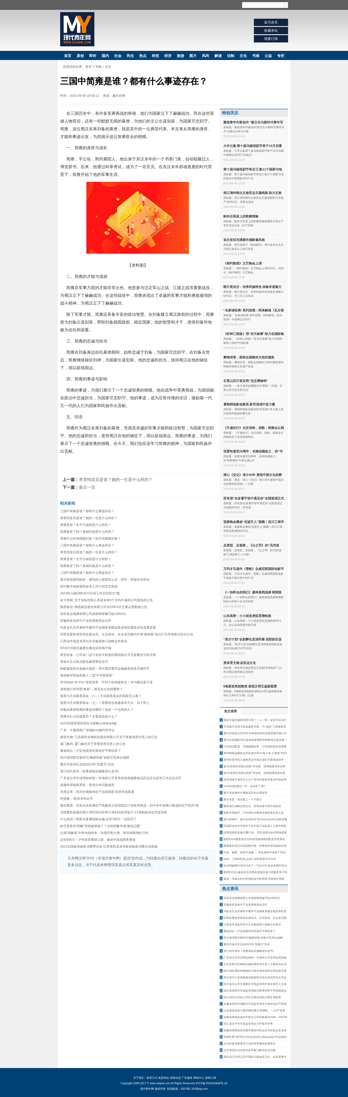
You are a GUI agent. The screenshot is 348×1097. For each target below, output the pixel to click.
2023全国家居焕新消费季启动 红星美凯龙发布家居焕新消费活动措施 (108, 846)
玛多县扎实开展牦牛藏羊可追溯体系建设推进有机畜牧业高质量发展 (108, 627)
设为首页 (271, 22)
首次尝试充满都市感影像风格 (244, 240)
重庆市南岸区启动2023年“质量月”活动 (87, 764)
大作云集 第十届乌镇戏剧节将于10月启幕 (252, 146)
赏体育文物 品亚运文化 (239, 663)
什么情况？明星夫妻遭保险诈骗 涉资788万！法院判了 (98, 819)
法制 (230, 56)
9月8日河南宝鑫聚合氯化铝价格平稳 (86, 648)
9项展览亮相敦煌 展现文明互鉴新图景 (250, 686)
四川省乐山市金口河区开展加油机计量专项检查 (252, 997)
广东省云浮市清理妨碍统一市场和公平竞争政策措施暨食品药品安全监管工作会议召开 (120, 778)
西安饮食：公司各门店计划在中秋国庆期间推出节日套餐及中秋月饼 (108, 655)
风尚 (205, 56)
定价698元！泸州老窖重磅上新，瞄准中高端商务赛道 (98, 839)
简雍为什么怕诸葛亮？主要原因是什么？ (89, 716)
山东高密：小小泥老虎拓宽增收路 (247, 616)
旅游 (180, 56)
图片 (193, 56)
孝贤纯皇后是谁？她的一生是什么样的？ (116, 479)
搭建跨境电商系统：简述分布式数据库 (87, 785)
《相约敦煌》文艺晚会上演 (242, 263)
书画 (255, 56)
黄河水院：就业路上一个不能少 (243, 799)
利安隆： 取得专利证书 (76, 798)
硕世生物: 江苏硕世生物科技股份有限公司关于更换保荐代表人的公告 (109, 737)
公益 (268, 56)
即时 (92, 56)
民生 (130, 56)
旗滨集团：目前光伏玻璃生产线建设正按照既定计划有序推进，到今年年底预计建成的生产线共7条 (129, 805)
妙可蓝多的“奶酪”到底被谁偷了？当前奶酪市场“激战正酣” (100, 826)
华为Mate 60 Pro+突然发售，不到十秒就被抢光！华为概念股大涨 (106, 682)
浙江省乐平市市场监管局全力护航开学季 (248, 1023)
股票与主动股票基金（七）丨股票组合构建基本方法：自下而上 (105, 703)
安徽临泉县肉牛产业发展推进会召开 (85, 620)
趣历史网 (118, 95)
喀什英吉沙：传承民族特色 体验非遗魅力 (252, 287)
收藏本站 (271, 30)
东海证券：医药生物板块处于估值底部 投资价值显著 (97, 792)
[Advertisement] (137, 907)
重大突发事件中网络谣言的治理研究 (245, 792)
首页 (67, 56)
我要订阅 (271, 39)
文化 (243, 56)
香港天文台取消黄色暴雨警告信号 (84, 661)
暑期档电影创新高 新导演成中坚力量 (249, 404)
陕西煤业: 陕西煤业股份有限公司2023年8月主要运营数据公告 (103, 607)
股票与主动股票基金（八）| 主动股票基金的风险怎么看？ (101, 696)
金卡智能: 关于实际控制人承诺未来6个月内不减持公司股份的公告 (106, 600)
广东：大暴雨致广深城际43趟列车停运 (87, 730)
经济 (168, 56)
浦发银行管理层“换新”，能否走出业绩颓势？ (91, 689)
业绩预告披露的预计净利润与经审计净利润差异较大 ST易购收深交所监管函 (113, 812)
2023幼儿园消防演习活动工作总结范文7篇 (90, 593)
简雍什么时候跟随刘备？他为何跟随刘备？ (90, 538)
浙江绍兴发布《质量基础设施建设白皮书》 (90, 771)
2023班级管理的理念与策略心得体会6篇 (88, 723)
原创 (80, 56)
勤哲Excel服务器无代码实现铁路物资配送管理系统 (254, 839)
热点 (143, 56)
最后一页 (87, 487)
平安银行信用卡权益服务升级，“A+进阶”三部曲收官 (255, 726)
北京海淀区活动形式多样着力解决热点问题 (250, 1050)
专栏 (280, 56)
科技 (155, 56)
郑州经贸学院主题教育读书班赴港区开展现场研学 (254, 759)
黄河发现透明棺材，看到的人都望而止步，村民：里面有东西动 (105, 579)
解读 (218, 56)
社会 (117, 56)
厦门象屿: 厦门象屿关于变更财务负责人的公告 (93, 744)
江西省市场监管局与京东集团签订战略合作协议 (93, 641)
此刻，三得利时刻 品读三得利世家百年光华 (250, 859)
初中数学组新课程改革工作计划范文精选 (89, 586)
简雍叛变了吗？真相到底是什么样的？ (87, 531)
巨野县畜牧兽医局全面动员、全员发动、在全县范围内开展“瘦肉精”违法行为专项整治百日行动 (126, 634)
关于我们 (138, 1077)
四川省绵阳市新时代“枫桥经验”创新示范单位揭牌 (94, 757)
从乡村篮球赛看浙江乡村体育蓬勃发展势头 (250, 1043)
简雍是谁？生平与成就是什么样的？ (85, 525)
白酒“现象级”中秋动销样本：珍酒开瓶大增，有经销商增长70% (104, 833)
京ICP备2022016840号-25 (211, 1083)
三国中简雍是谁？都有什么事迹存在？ (87, 511)
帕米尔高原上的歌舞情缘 (240, 216)
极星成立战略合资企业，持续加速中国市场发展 (252, 806)
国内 (105, 56)
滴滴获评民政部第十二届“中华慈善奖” (86, 675)
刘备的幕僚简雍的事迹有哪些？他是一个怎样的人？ (97, 709)
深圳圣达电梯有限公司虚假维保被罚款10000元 (93, 614)
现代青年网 (77, 29)
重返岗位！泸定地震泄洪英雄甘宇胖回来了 (90, 750)
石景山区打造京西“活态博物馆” (245, 381)
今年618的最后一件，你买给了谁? (244, 786)
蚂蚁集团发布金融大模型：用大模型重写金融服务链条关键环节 (105, 668)
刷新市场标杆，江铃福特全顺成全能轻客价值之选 (254, 812)
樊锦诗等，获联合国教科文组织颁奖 (248, 357)
